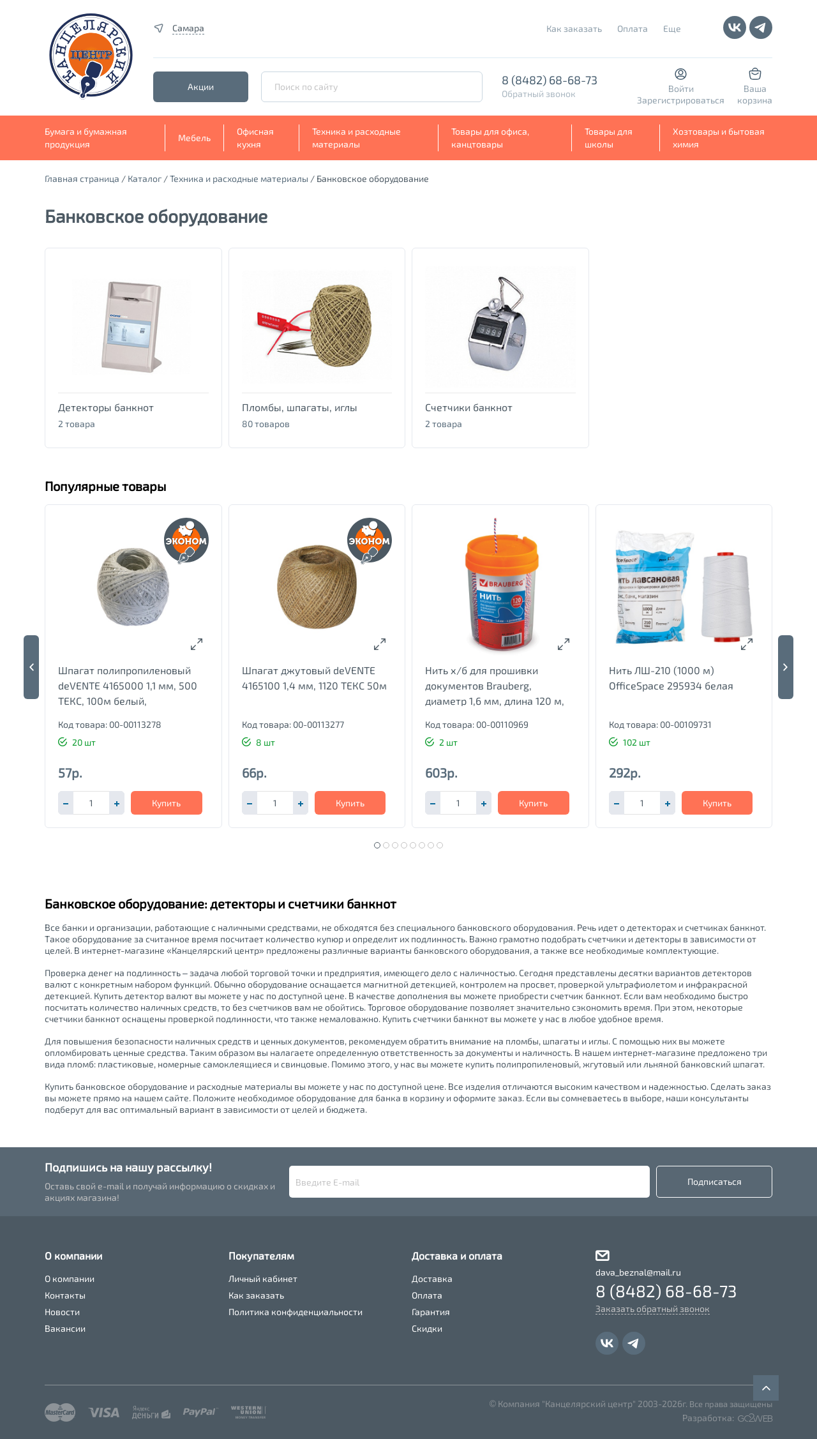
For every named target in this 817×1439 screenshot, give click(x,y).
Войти (681, 88)
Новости (62, 1311)
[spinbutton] (91, 803)
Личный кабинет (263, 1278)
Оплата (632, 28)
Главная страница (82, 178)
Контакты (65, 1295)
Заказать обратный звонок (653, 1308)
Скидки (427, 1328)
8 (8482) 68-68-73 (549, 80)
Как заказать (574, 28)
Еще (672, 28)
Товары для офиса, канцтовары (490, 137)
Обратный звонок (539, 93)
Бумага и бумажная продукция (86, 137)
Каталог (144, 178)
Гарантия (431, 1311)
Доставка (432, 1278)
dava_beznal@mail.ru (638, 1272)
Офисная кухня (255, 137)
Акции (201, 86)
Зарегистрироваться (680, 99)
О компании (69, 1278)
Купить (166, 802)
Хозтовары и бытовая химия (719, 137)
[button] (116, 803)
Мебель (194, 137)
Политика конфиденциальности (296, 1311)
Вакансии (65, 1328)
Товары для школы (609, 137)
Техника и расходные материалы (356, 137)
